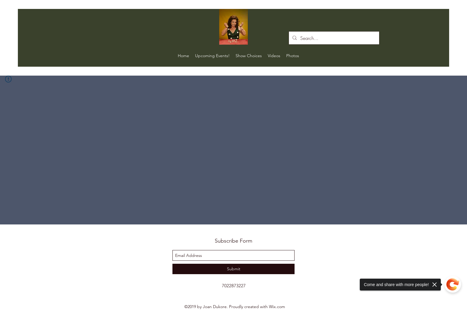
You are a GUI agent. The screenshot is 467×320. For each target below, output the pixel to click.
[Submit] (233, 269)
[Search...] (333, 38)
